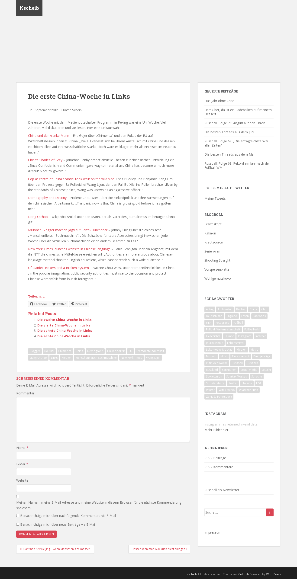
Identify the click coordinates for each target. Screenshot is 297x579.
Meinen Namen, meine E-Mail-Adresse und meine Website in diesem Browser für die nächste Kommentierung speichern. (98, 505)
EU (130, 351)
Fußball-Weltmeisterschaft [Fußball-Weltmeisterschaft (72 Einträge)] (223, 329)
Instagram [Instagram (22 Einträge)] (244, 336)
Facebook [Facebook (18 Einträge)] (259, 316)
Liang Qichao (38, 216)
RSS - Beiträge (215, 458)
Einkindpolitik (116, 351)
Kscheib (29, 8)
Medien (66, 358)
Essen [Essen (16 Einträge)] (245, 316)
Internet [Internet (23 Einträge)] (260, 336)
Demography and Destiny (47, 197)
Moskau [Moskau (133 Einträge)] (211, 356)
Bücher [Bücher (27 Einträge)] (240, 309)
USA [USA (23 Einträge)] (258, 383)
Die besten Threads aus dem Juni (229, 132)
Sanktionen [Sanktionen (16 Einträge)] (229, 370)
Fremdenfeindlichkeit (150, 351)
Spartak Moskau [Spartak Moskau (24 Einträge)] (236, 376)
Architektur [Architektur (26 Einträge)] (225, 309)
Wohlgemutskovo (217, 278)
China (79, 351)
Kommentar (25, 393)
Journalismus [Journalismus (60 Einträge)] (214, 343)
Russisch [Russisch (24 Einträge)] (252, 363)
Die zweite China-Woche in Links (64, 319)
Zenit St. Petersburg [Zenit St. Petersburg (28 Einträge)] (219, 397)
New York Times (131, 358)
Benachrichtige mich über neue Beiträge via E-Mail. (58, 524)
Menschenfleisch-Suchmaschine (96, 358)
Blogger (35, 351)
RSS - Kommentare (218, 467)
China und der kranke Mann (48, 135)
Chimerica (64, 351)
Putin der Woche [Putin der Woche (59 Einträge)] (217, 363)
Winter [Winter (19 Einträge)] (210, 390)
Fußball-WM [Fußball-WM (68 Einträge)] (252, 329)
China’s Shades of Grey (45, 160)
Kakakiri (210, 233)
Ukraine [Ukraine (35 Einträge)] (247, 383)
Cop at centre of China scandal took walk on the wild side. (71, 179)
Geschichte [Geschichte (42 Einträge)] (213, 336)
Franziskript (213, 224)
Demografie (95, 351)
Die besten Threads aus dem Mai (229, 154)
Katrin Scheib (72, 110)
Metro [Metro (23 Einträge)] (254, 350)
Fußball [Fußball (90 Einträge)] (238, 323)
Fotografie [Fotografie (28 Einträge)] (222, 323)
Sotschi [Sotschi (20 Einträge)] (266, 370)
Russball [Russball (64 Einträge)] (237, 363)
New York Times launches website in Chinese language (69, 249)
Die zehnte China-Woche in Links (64, 330)
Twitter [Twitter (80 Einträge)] (233, 383)
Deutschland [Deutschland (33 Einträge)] (214, 316)
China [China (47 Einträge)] (253, 309)
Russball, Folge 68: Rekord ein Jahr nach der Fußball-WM (237, 165)
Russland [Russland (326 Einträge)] (212, 370)
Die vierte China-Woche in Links (63, 325)
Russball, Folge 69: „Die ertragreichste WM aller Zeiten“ (236, 143)
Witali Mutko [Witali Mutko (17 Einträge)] (227, 390)
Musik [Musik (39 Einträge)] (224, 356)
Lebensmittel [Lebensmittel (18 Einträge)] (235, 343)
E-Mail (22, 464)
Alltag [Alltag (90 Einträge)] (209, 309)
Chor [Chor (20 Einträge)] (264, 309)
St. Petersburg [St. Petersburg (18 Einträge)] (215, 383)
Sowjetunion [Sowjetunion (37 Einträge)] (214, 376)
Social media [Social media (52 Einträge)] (249, 370)
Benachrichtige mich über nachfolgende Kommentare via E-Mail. (68, 515)
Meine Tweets (215, 198)
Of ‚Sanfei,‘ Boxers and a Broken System (58, 268)
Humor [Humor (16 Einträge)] (229, 336)
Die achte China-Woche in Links (63, 336)
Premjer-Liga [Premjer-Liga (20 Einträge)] (261, 356)
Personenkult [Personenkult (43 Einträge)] (240, 356)
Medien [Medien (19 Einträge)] (241, 350)
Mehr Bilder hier (216, 430)
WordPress (273, 574)
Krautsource (213, 242)
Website (22, 480)
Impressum (212, 532)
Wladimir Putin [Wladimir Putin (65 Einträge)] (248, 390)
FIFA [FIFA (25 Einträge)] (208, 323)
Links (54, 358)
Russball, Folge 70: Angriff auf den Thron (234, 123)
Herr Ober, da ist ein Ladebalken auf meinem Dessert (238, 112)
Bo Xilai (49, 351)
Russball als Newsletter (221, 490)
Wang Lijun (153, 358)
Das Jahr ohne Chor (219, 101)
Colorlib (243, 574)
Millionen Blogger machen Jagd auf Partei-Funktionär (67, 230)
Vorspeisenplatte (216, 269)
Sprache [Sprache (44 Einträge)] (256, 376)
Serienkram (212, 251)
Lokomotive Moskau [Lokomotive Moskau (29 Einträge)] (219, 350)
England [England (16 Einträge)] (232, 316)
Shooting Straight (217, 260)
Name (22, 447)
